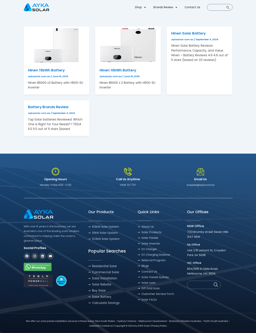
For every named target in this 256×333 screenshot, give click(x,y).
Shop (140, 7)
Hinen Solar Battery (188, 33)
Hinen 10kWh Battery (118, 70)
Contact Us (192, 7)
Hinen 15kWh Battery (46, 70)
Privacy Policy (159, 325)
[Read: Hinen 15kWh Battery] (56, 45)
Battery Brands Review (48, 106)
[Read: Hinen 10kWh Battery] (128, 45)
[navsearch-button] (220, 7)
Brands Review (165, 7)
